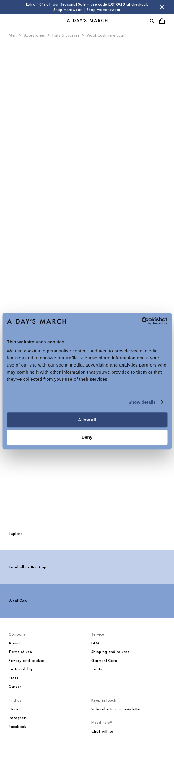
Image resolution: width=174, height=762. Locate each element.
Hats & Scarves (65, 35)
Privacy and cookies (27, 660)
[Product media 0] (87, 173)
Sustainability (21, 669)
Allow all (87, 419)
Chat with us (102, 731)
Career (15, 686)
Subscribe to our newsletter (116, 709)
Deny (87, 437)
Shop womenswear (104, 9)
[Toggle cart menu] (162, 21)
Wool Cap (18, 600)
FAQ (95, 643)
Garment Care (104, 660)
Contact (98, 669)
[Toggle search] (152, 21)
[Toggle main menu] (12, 21)
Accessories (34, 35)
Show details (142, 402)
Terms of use (20, 651)
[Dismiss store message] (162, 7)
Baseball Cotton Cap (27, 567)
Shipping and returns (110, 651)
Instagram (18, 717)
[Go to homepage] (87, 21)
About (14, 643)
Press (13, 677)
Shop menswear (67, 9)
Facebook (17, 726)
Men (13, 35)
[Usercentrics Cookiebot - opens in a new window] (141, 321)
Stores (14, 709)
